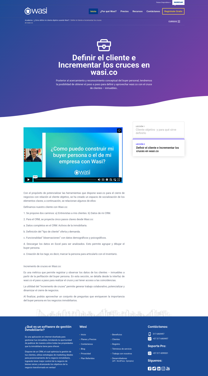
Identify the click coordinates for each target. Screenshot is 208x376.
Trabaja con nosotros (122, 353)
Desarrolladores (123, 359)
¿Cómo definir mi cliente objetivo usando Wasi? (51, 20)
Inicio (93, 11)
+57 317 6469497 (160, 339)
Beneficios (117, 334)
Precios (125, 11)
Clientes (116, 339)
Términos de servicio (122, 349)
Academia (28, 20)
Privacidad (86, 353)
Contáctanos (153, 11)
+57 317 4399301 (160, 353)
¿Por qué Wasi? (108, 11)
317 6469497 (158, 334)
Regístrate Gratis (173, 11)
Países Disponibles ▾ (163, 2)
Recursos (138, 11)
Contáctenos (87, 344)
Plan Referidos (87, 358)
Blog (83, 349)
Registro (116, 344)
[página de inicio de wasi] (36, 10)
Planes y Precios (88, 339)
